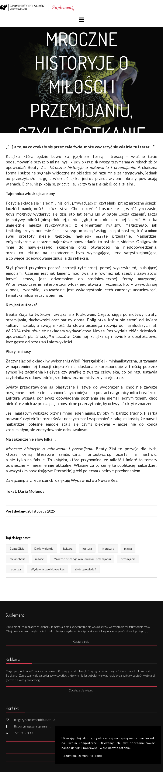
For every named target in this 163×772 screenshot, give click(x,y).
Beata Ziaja (17, 548)
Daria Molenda (43, 548)
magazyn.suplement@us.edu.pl (35, 720)
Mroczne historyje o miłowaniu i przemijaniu (82, 559)
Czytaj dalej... (81, 641)
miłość (39, 559)
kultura (87, 548)
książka (68, 548)
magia (128, 548)
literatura (108, 548)
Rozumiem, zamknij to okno (82, 755)
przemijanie (128, 559)
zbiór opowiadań (85, 569)
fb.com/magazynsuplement (32, 726)
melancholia (17, 559)
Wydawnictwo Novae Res (48, 569)
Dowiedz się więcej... (81, 690)
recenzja (15, 569)
